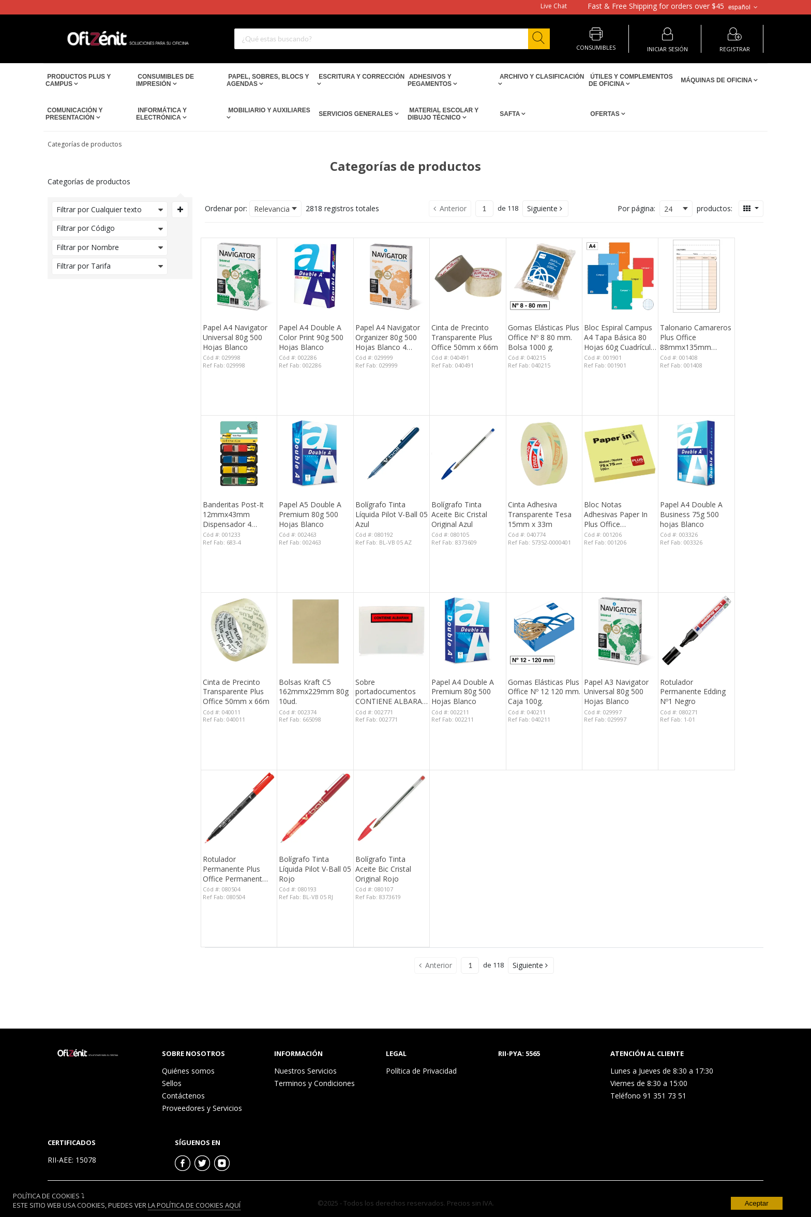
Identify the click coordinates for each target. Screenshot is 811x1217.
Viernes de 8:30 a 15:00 (648, 1083)
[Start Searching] (539, 38)
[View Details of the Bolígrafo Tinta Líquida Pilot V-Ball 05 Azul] (391, 453)
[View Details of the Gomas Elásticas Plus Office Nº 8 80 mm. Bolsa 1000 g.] (544, 276)
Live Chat (553, 6)
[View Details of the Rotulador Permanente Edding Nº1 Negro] (696, 630)
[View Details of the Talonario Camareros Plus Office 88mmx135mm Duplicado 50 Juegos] (696, 276)
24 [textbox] (668, 209)
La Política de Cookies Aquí (194, 1205)
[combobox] (392, 38)
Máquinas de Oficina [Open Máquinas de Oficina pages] (716, 80)
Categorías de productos (85, 144)
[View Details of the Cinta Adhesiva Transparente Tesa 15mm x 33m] (544, 453)
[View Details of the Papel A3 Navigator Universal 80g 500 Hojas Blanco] (620, 630)
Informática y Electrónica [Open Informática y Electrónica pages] (161, 114)
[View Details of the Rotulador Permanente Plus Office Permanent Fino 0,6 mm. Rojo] (239, 808)
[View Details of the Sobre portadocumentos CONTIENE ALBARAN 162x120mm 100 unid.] (391, 630)
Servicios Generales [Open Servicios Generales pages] (356, 114)
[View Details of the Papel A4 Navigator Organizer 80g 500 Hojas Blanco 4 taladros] (391, 276)
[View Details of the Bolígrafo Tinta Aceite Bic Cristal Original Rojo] (391, 808)
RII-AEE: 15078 (72, 1160)
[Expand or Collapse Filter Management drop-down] (180, 209)
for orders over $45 (656, 6)
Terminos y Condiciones (314, 1083)
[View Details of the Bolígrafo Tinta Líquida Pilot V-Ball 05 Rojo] (315, 808)
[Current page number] (484, 208)
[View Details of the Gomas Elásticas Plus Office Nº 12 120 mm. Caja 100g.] (544, 630)
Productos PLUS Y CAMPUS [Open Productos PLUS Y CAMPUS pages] (78, 80)
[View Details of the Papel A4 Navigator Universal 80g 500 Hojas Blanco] (239, 276)
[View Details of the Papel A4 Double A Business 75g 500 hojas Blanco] (696, 453)
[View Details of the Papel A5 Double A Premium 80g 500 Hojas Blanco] (315, 453)
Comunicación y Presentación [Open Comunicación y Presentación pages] (74, 114)
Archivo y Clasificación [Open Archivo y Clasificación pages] (541, 76)
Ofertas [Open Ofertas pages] (605, 114)
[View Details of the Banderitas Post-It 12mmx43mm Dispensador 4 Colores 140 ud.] (239, 453)
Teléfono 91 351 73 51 (648, 1096)
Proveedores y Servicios (202, 1108)
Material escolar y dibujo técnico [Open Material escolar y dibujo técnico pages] (443, 114)
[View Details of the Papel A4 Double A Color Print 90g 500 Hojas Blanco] (315, 276)
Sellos (172, 1083)
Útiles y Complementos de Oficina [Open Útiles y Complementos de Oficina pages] (631, 80)
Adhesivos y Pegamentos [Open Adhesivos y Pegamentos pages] (430, 80)
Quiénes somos (188, 1071)
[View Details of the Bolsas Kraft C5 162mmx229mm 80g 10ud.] (315, 630)
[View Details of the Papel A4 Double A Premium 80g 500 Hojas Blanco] (467, 630)
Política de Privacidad (421, 1071)
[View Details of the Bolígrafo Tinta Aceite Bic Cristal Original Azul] (467, 453)
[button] (545, 208)
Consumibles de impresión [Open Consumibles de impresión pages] (165, 80)
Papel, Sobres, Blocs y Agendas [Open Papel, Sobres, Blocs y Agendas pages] (268, 80)
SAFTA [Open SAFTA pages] (509, 114)
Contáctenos (183, 1096)
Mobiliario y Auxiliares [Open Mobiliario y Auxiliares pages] (268, 110)
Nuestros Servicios (305, 1071)
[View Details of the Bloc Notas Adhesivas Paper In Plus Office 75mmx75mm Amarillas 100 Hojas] (620, 453)
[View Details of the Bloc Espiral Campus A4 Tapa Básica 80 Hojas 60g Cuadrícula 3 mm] (620, 276)
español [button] (743, 7)
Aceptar (757, 1203)
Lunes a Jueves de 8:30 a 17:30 (661, 1071)
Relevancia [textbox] (272, 209)
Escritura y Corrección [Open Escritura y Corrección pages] (360, 76)
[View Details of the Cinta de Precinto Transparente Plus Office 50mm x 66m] (467, 276)
